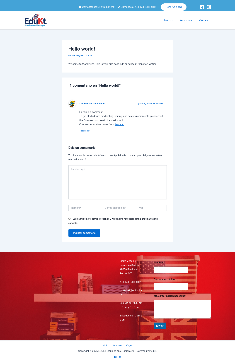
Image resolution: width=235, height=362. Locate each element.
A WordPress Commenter (92, 103)
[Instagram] (208, 7)
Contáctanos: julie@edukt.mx (96, 6)
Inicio (168, 20)
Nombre (159, 262)
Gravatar (119, 124)
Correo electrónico (165, 279)
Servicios (186, 20)
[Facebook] (202, 7)
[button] (174, 7)
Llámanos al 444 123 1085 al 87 (137, 6)
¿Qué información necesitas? (170, 295)
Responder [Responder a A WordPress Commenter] (86, 131)
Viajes (203, 20)
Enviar (160, 325)
